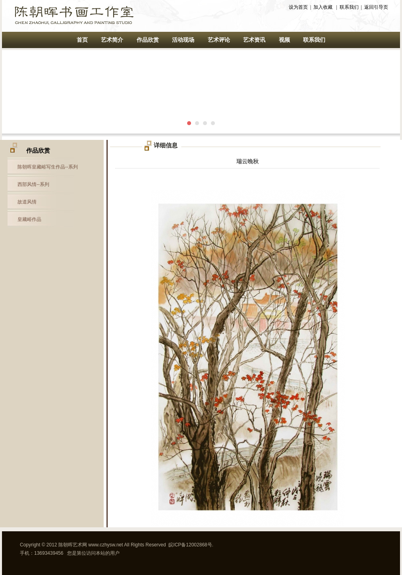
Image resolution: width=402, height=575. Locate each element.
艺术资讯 (254, 40)
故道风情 (27, 202)
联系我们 (349, 7)
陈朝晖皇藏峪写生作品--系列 (47, 167)
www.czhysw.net (105, 545)
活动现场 (183, 40)
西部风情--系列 (33, 184)
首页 (82, 40)
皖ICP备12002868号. (190, 545)
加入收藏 (322, 7)
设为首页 (298, 7)
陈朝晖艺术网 (72, 545)
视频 (284, 40)
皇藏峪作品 (29, 219)
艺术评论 (219, 40)
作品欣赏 (148, 40)
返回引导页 (376, 7)
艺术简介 (112, 40)
